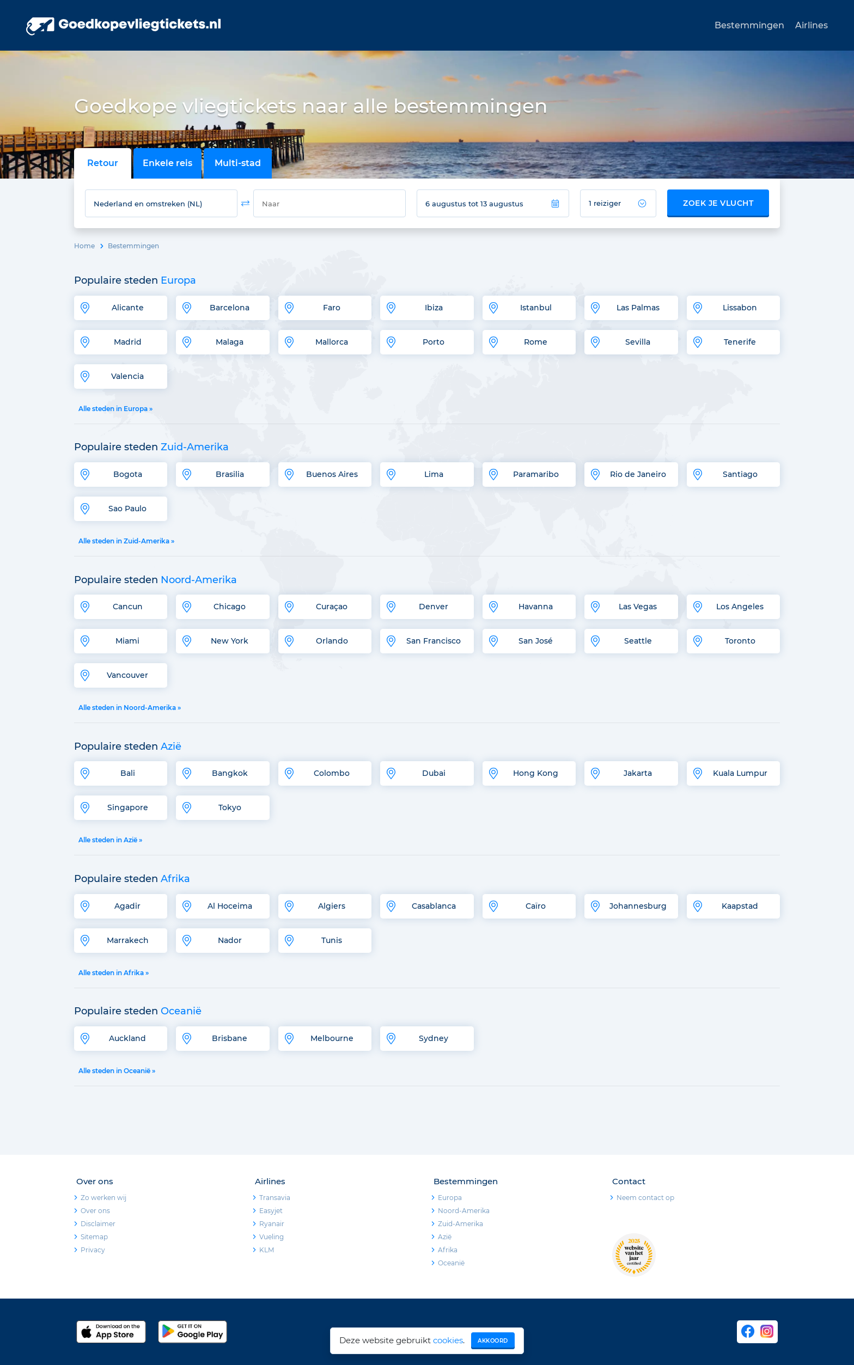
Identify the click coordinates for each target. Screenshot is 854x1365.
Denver (433, 606)
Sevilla (637, 342)
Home (84, 246)
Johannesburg (638, 906)
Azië (445, 1237)
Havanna (535, 606)
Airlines (811, 25)
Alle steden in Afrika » (113, 973)
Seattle (638, 641)
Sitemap (94, 1237)
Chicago (229, 606)
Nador (230, 940)
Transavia (274, 1197)
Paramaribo (536, 474)
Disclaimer (98, 1224)
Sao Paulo (127, 508)
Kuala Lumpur (740, 773)
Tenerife (740, 342)
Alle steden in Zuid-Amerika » (126, 541)
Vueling (271, 1237)
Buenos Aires (332, 474)
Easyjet (271, 1211)
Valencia (127, 376)
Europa (450, 1197)
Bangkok (230, 773)
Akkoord (493, 1340)
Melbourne (331, 1038)
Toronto (740, 641)
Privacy (93, 1250)
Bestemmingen (749, 25)
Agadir (127, 906)
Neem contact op (645, 1197)
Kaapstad (740, 906)
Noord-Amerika (464, 1211)
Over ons (95, 1211)
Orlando (332, 641)
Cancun (128, 606)
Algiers (331, 906)
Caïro (536, 906)
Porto (433, 342)
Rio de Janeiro (638, 474)
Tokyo (229, 807)
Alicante (128, 308)
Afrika (447, 1250)
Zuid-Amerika (460, 1224)
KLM (266, 1250)
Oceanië (451, 1263)
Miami (127, 641)
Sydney (433, 1038)
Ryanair (271, 1224)
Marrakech (128, 940)
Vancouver (127, 675)
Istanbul (536, 308)
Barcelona (229, 308)
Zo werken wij (103, 1197)
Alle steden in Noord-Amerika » (129, 707)
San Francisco (433, 641)
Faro (331, 308)
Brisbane (229, 1038)
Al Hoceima (230, 906)
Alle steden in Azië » (110, 840)
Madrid (128, 342)
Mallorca (331, 342)
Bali (127, 773)
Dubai (434, 773)
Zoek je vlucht (718, 203)
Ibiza (434, 308)
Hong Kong (535, 773)
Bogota (127, 474)
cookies (448, 1340)
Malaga (229, 342)
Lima (433, 474)
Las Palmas (638, 308)
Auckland (127, 1038)
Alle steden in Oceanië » (116, 1071)
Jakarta (638, 773)
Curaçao (331, 606)
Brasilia (230, 474)
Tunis (331, 940)
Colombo (332, 773)
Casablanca (434, 906)
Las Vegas (638, 606)
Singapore (127, 807)
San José (535, 641)
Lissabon (740, 308)
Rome (535, 342)
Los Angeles (740, 606)
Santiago (740, 474)
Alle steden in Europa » (115, 409)
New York (229, 641)
